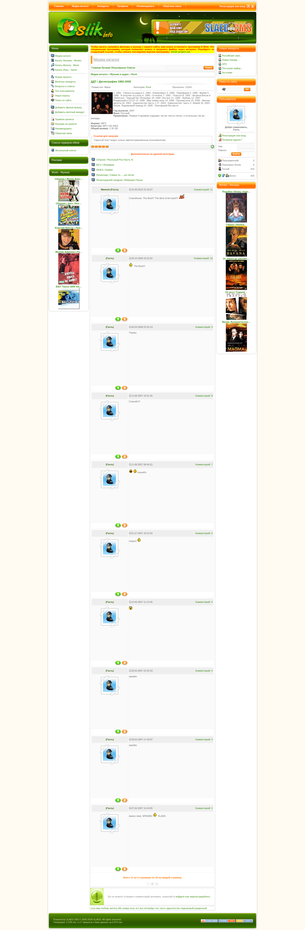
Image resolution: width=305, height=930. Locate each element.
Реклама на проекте (66, 124)
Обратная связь (172, 6)
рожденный (200, 908)
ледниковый (187, 908)
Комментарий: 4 (204, 670)
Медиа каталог (80, 6)
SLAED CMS (72, 919)
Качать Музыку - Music (67, 65)
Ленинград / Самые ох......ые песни (115, 175)
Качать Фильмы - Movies (68, 60)
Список (131, 67)
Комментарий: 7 (204, 464)
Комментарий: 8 (204, 395)
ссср (93, 908)
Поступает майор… (232, 68)
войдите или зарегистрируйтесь (193, 896)
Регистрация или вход (232, 6)
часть (163, 908)
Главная (59, 6)
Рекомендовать (146, 6)
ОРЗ (224, 64)
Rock (134, 74)
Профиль (122, 6)
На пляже (227, 72)
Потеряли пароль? (232, 140)
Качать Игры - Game (66, 70)
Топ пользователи (64, 91)
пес (157, 908)
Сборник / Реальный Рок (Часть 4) (114, 159)
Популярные (118, 67)
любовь (105, 908)
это (137, 908)
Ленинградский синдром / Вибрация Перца (119, 180)
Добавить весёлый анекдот (70, 112)
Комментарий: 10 (203, 258)
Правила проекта (64, 119)
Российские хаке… (232, 55)
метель (113, 908)
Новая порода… (231, 60)
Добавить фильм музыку (68, 107)
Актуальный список (65, 150)
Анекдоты (103, 6)
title (120, 908)
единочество (173, 908)
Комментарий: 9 (204, 327)
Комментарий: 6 (204, 533)
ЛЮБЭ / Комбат (104, 170)
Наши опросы (62, 95)
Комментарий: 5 (204, 602)
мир (98, 908)
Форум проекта (63, 77)
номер (125, 908)
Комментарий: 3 (204, 739)
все (141, 908)
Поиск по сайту (63, 100)
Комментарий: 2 (204, 808)
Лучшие (106, 67)
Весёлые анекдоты (65, 81)
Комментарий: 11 (203, 189)
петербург (149, 908)
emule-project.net (180, 52)
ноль (132, 908)
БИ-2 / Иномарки (105, 164)
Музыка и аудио (119, 74)
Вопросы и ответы (65, 86)
